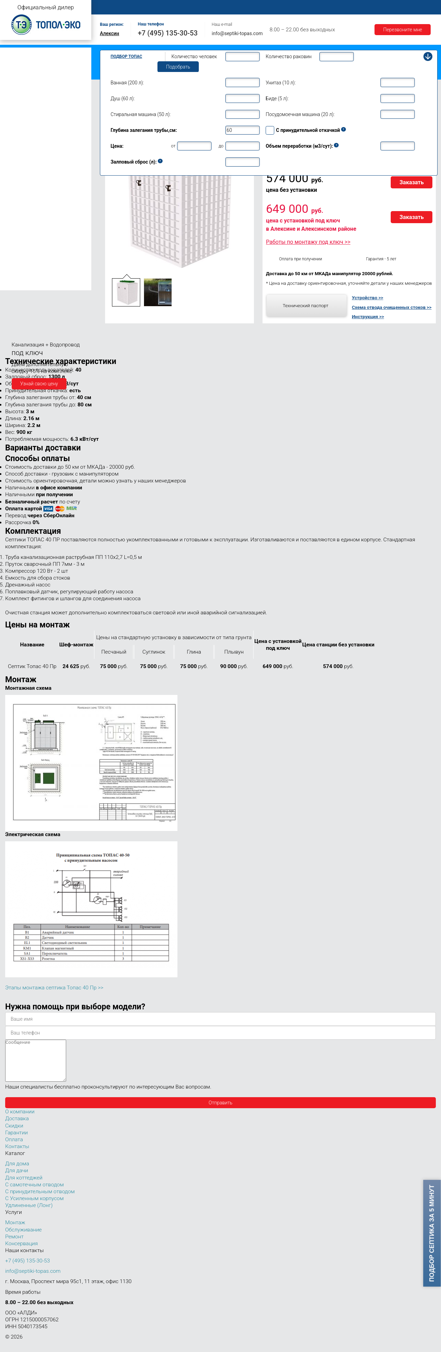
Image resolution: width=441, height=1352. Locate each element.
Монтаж (181, 7)
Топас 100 (18, 275)
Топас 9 (15, 156)
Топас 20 (17, 207)
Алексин (109, 33)
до (220, 145)
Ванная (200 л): (127, 82)
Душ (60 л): (123, 98)
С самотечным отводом (34, 1193)
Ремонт (257, 7)
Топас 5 (15, 115)
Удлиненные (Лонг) (29, 1213)
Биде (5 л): (277, 98)
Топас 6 (15, 124)
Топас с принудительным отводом (41, 63)
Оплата (286, 7)
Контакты (411, 7)
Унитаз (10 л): (281, 82)
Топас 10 (17, 166)
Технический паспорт (305, 305)
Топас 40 (17, 227)
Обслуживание (220, 7)
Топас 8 (15, 146)
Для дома (17, 1172)
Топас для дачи (20, 95)
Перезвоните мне (402, 29)
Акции (381, 7)
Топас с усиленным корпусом (36, 74)
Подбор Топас (126, 56)
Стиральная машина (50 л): (141, 114)
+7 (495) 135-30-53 (168, 33)
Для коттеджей (23, 1186)
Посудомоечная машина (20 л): (300, 114)
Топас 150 (18, 285)
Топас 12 (17, 176)
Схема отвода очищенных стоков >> (391, 307)
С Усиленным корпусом (34, 1207)
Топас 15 (17, 185)
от (173, 145)
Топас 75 (17, 253)
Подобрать (178, 67)
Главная (112, 7)
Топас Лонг (16, 84)
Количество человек (194, 56)
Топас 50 (17, 243)
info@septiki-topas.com (237, 33)
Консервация (21, 1252)
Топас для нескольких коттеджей (40, 197)
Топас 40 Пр (25, 235)
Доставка (318, 7)
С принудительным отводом (40, 1200)
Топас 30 (17, 217)
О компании (147, 7)
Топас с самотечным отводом (36, 52)
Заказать (411, 182)
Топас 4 (15, 105)
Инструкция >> (368, 316)
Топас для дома (21, 136)
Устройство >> (367, 297)
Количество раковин (288, 56)
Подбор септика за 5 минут (432, 1233)
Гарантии (351, 7)
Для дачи (16, 1179)
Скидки (14, 1134)
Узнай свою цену (39, 383)
